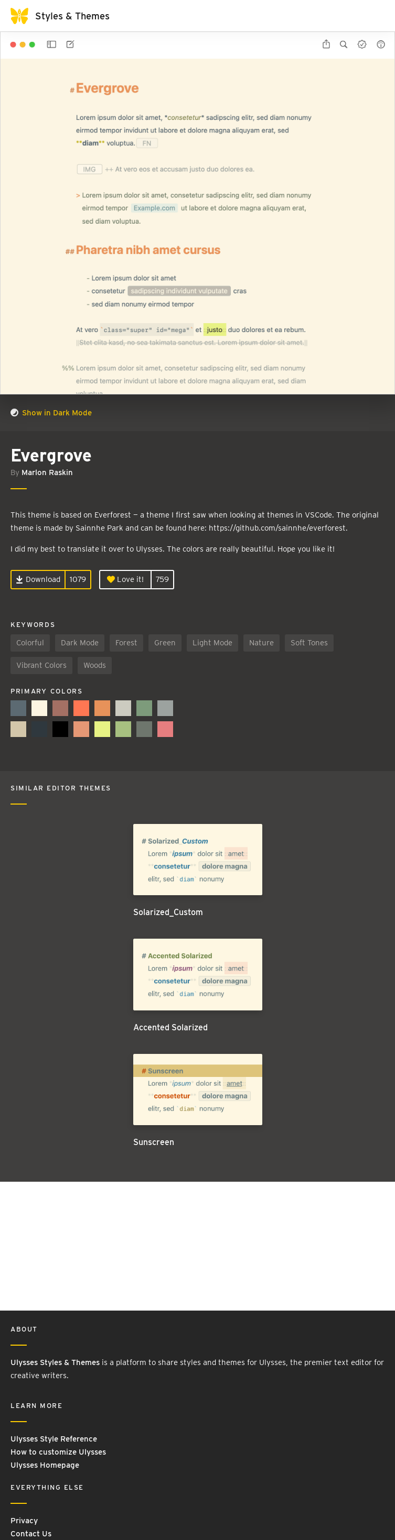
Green (165, 642)
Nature (261, 642)
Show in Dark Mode (51, 412)
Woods (94, 665)
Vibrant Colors (41, 665)
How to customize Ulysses (58, 1452)
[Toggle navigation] (374, 15)
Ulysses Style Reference (53, 1439)
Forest (126, 642)
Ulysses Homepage (44, 1465)
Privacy (24, 1520)
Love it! (125, 579)
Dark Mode (80, 642)
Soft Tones (309, 642)
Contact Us (30, 1533)
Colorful (30, 642)
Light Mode (212, 642)
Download (38, 579)
